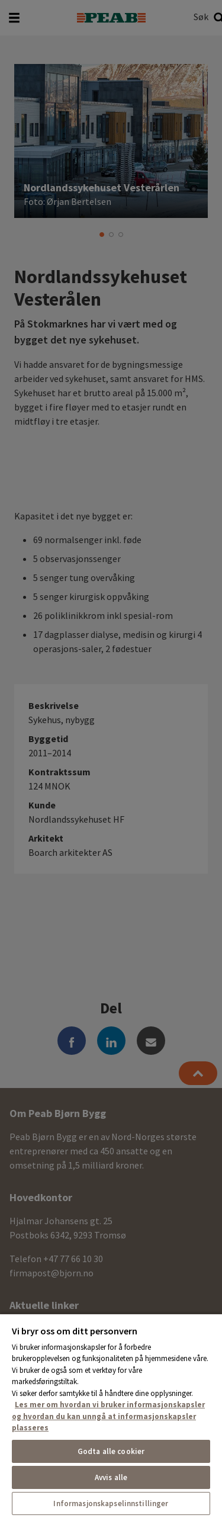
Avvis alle (111, 1477)
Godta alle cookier (111, 1451)
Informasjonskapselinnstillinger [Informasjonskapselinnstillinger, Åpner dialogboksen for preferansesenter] (110, 1503)
